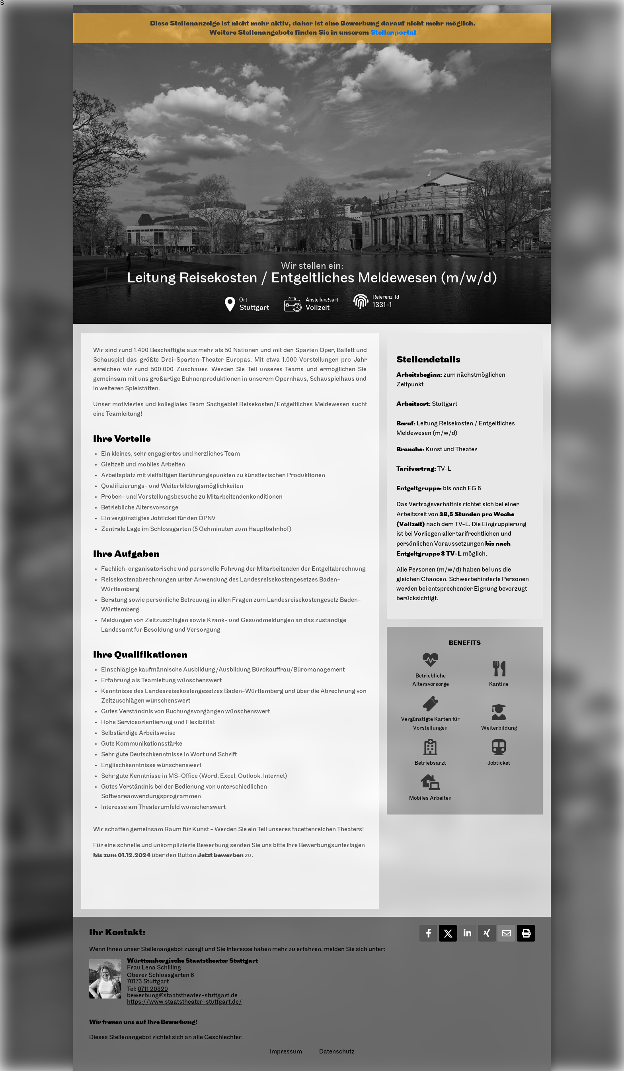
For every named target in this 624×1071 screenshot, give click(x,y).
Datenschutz (337, 1052)
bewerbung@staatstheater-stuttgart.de (182, 996)
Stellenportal (393, 32)
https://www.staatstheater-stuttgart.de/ (184, 1002)
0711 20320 (153, 989)
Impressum (286, 1052)
